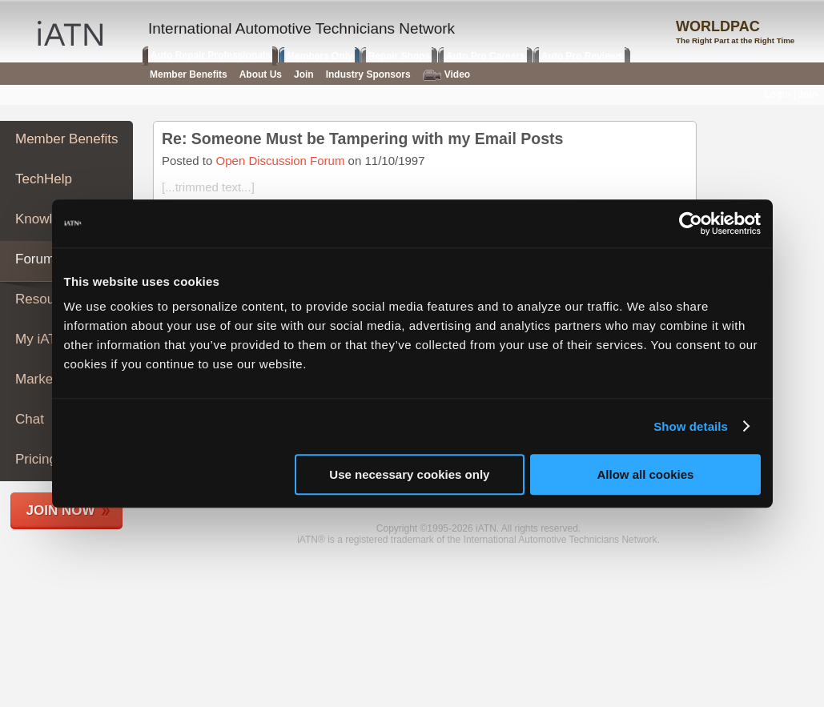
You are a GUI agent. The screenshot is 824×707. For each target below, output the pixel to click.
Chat (29, 419)
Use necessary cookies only (409, 474)
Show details (690, 426)
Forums (38, 259)
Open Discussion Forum (280, 160)
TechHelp (43, 179)
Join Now (60, 510)
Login (778, 94)
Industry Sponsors (368, 74)
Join (304, 74)
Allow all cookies (645, 474)
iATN (70, 33)
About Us (260, 74)
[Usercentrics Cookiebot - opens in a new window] (691, 223)
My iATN (40, 339)
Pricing (36, 459)
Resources (47, 299)
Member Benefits (67, 139)
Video (446, 75)
